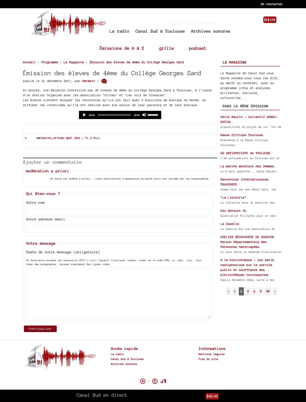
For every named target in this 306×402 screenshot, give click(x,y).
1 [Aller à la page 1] (235, 291)
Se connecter (272, 4)
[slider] (114, 115)
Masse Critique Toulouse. (242, 135)
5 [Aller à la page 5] (261, 291)
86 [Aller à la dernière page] (268, 291)
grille (166, 48)
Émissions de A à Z (122, 48)
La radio (119, 31)
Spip (153, 374)
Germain (88, 81)
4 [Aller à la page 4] (254, 291)
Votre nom (35, 202)
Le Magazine (235, 62)
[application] (120, 115)
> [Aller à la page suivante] (275, 291)
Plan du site (208, 359)
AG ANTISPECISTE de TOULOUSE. (246, 153)
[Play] (84, 115)
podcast (197, 48)
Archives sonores (211, 31)
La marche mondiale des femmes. (248, 166)
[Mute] (144, 115)
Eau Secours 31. (234, 210)
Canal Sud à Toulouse (160, 31)
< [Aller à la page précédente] (228, 291)
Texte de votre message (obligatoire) (63, 252)
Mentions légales (211, 354)
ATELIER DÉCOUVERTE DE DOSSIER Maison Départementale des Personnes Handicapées (247, 242)
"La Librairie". (234, 197)
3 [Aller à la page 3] (248, 291)
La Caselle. (230, 224)
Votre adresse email (45, 219)
